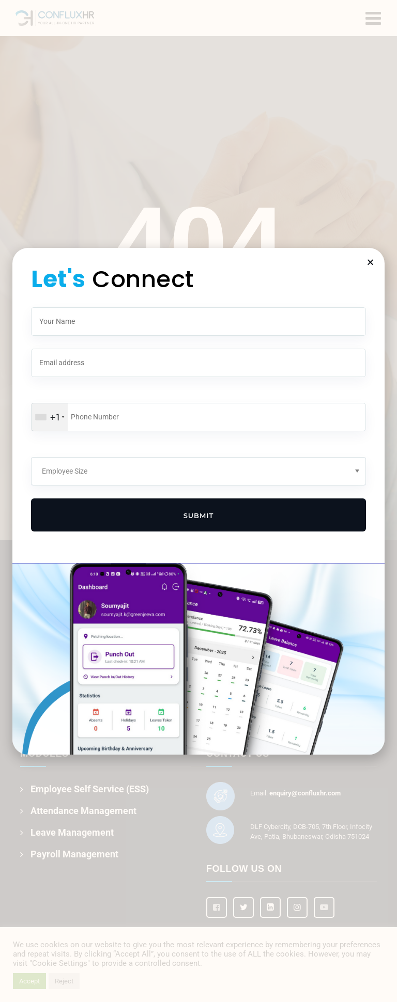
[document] (198, 501)
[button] (370, 262)
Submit (199, 515)
